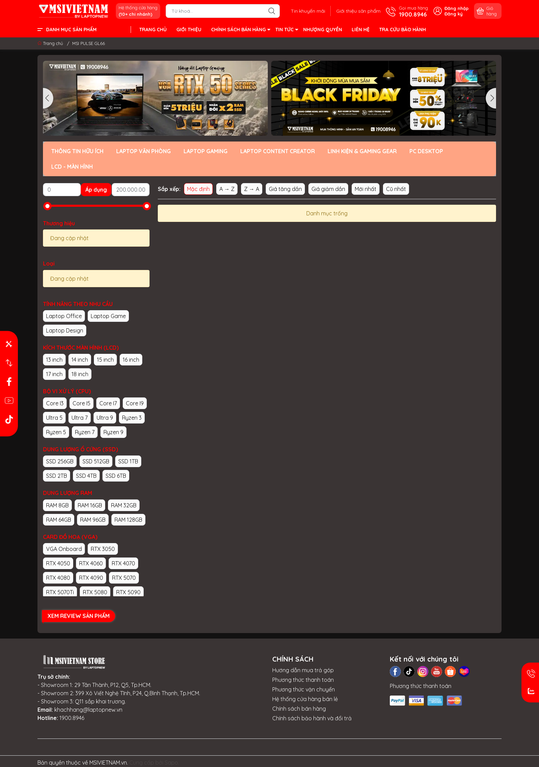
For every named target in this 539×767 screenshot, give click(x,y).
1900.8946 (71, 717)
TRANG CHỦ (153, 29)
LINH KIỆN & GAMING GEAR (362, 151)
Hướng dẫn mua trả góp (303, 670)
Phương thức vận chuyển (303, 689)
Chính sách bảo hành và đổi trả (312, 718)
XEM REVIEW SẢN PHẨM (78, 615)
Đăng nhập (456, 8)
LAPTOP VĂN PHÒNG (143, 151)
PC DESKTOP (426, 151)
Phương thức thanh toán (303, 679)
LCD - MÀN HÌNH (72, 166)
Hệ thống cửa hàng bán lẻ (305, 699)
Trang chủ (50, 43)
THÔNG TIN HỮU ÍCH (77, 151)
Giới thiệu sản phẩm (358, 11)
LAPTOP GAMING (206, 151)
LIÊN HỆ (361, 29)
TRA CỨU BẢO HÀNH (402, 29)
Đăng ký (453, 13)
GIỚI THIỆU (188, 29)
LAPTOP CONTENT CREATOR (277, 151)
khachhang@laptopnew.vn (88, 709)
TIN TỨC (286, 30)
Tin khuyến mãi (308, 11)
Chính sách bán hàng (299, 708)
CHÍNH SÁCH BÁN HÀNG (240, 30)
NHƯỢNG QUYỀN (322, 29)
